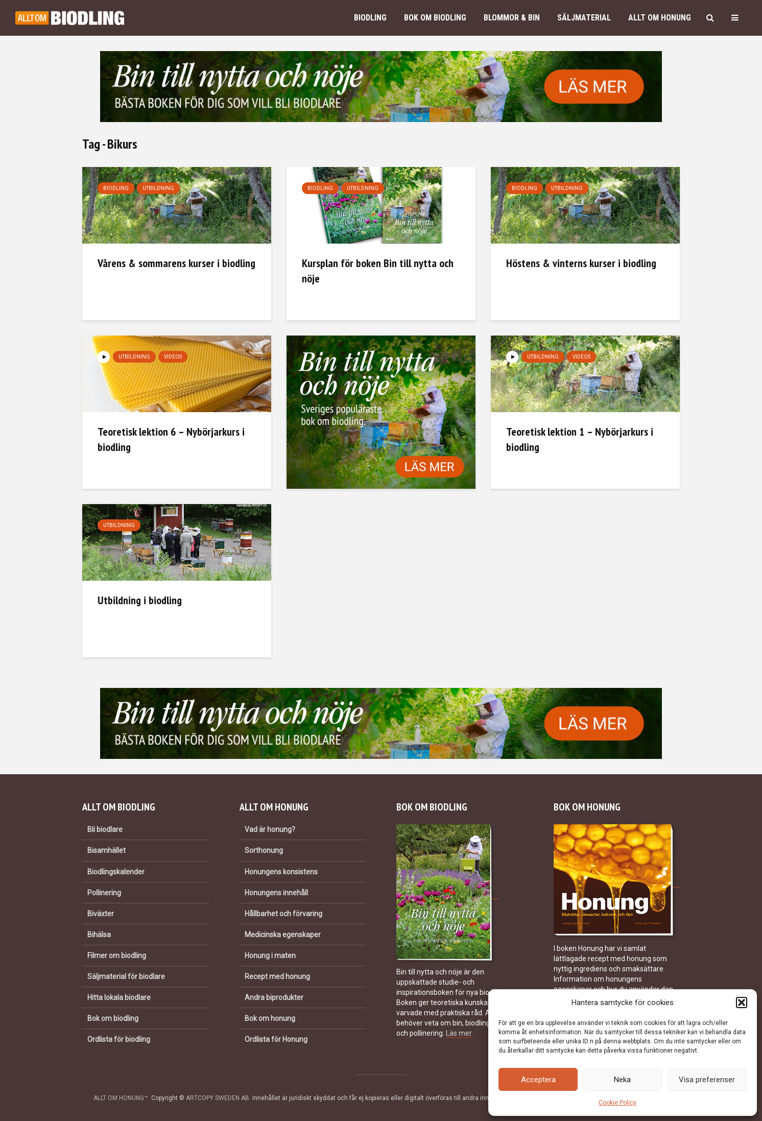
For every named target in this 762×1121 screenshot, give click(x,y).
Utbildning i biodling (140, 600)
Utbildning (158, 188)
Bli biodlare (105, 829)
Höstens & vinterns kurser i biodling (581, 263)
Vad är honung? (270, 829)
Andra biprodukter (274, 997)
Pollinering (104, 893)
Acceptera (538, 1079)
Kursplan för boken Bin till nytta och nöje (378, 270)
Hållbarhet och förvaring (283, 914)
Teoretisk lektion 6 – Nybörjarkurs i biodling (171, 439)
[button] (741, 1002)
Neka (622, 1079)
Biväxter (100, 914)
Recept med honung (277, 976)
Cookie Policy (617, 1102)
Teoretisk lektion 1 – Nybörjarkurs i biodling (579, 439)
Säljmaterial (584, 17)
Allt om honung (659, 17)
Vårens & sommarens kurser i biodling (176, 263)
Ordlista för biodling (118, 1039)
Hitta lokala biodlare (119, 997)
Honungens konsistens (281, 872)
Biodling (370, 17)
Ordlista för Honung (276, 1039)
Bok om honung (270, 1018)
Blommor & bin (512, 17)
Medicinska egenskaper (283, 935)
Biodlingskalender (116, 872)
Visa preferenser (707, 1079)
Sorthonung (264, 850)
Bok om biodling (435, 17)
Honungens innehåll (276, 893)
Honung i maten (270, 955)
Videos (173, 357)
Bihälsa (99, 935)
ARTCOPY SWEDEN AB (217, 1098)
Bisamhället (106, 850)
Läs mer (458, 1033)
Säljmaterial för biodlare (126, 976)
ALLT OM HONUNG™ (120, 1098)
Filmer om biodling (116, 955)
